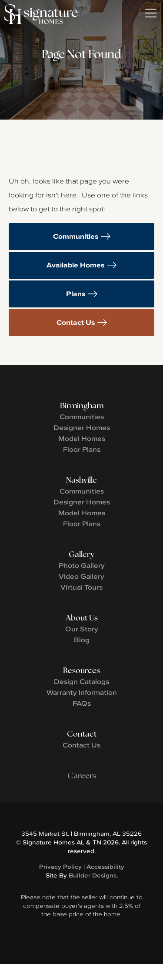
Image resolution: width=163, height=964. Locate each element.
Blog (82, 639)
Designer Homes (81, 427)
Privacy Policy (60, 866)
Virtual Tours (81, 587)
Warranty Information (82, 692)
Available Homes (76, 265)
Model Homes (81, 438)
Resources (81, 670)
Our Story (81, 629)
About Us (82, 618)
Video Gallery (81, 576)
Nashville (81, 480)
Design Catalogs (81, 681)
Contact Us (76, 322)
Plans (76, 294)
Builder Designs (92, 875)
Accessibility (105, 866)
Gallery (81, 554)
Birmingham (81, 405)
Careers (81, 776)
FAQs (82, 703)
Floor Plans (81, 449)
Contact (81, 734)
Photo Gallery (82, 565)
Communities (76, 236)
